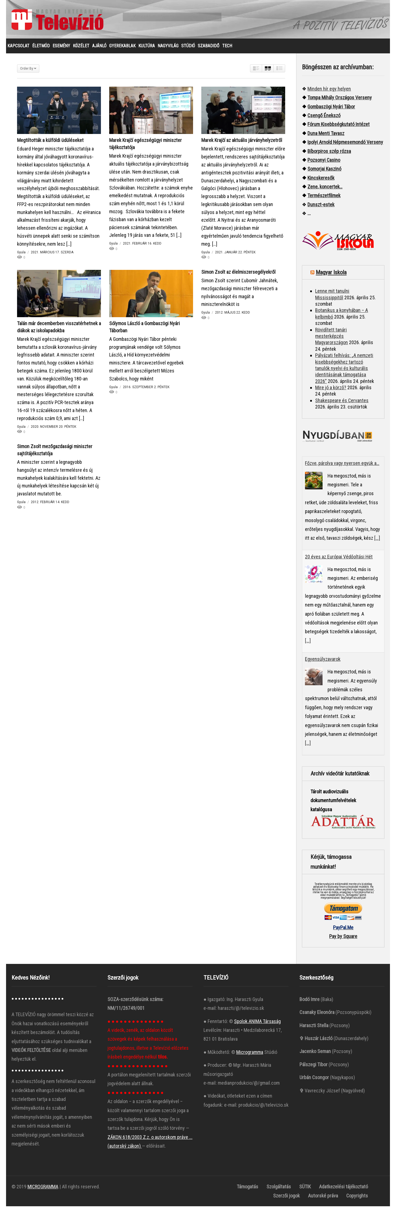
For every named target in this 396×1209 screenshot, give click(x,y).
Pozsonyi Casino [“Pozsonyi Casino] (323, 163)
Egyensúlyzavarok (322, 662)
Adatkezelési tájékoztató (343, 1189)
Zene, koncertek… (324, 189)
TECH (227, 48)
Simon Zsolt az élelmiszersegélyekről (238, 275)
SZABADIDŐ (208, 48)
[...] (377, 541)
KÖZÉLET (81, 48)
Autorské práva (323, 1198)
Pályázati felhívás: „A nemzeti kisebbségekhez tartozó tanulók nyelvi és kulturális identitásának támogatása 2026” (344, 371)
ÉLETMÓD (41, 48)
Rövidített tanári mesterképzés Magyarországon (331, 339)
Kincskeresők (320, 180)
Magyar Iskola (331, 275)
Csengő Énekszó (323, 118)
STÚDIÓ (188, 48)
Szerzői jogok (286, 1198)
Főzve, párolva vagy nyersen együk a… (342, 466)
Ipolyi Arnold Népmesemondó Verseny (345, 145)
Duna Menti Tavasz (325, 136)
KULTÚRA (146, 48)
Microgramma (249, 1055)
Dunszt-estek (320, 207)
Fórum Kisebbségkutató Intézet (338, 127)
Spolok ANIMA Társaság (257, 1024)
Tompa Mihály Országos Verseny (339, 100)
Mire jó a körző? (330, 390)
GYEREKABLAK (122, 48)
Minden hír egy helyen (329, 91)
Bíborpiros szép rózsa (329, 154)
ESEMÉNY (61, 48)
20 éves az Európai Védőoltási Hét (339, 559)
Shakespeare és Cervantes (342, 403)
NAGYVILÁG (168, 48)
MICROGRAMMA (43, 1189)
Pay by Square (343, 939)
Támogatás (247, 1189)
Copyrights (357, 1198)
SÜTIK (305, 1189)
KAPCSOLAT (18, 48)
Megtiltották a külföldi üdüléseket (50, 143)
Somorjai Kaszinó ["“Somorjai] (324, 171)
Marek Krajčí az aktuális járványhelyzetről (241, 143)
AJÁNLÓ (99, 48)
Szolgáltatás (278, 1189)
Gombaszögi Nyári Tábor (331, 109)
